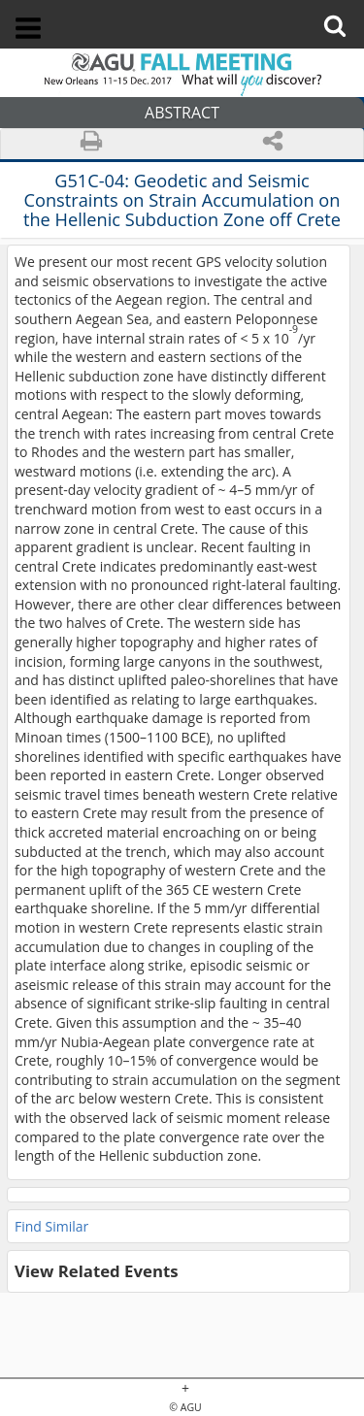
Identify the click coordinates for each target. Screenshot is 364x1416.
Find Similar (51, 1226)
